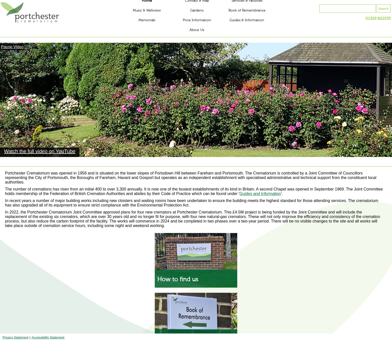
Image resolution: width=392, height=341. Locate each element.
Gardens (197, 10)
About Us (197, 30)
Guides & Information (247, 20)
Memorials (146, 20)
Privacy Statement (15, 337)
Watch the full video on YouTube (39, 151)
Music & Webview (147, 10)
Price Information (197, 20)
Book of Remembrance (247, 10)
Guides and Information (260, 194)
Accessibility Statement (48, 337)
